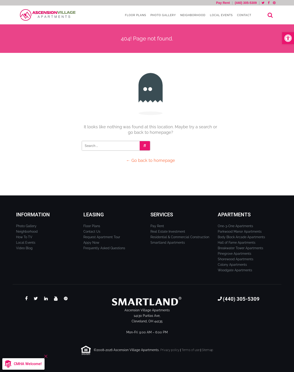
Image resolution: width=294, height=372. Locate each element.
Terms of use (190, 350)
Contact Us (91, 231)
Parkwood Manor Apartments (240, 231)
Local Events (221, 15)
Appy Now (91, 242)
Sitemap (207, 350)
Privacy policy (169, 350)
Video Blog (24, 248)
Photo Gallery (163, 15)
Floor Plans (135, 15)
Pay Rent (223, 3)
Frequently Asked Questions (104, 248)
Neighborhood (192, 15)
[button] (288, 38)
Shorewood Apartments (235, 259)
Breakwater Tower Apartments (240, 248)
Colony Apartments (232, 264)
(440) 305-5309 (246, 3)
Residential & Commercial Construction (179, 237)
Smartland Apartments (167, 242)
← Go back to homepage (150, 160)
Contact (243, 15)
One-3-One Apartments (235, 226)
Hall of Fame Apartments (236, 242)
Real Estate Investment (167, 231)
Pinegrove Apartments (234, 253)
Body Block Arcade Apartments (241, 237)
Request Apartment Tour (101, 237)
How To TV (24, 237)
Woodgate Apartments (235, 270)
